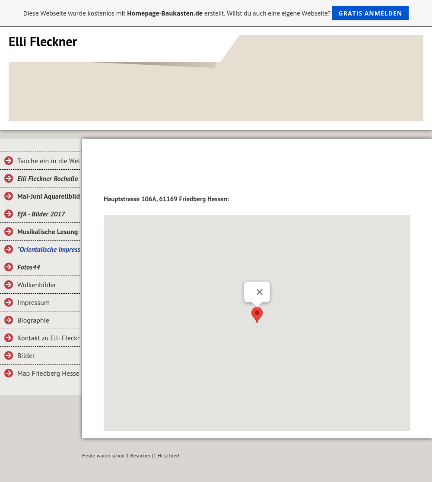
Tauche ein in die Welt (48, 160)
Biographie (33, 320)
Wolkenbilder (36, 284)
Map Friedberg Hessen (48, 373)
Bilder (26, 355)
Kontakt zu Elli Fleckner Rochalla (48, 337)
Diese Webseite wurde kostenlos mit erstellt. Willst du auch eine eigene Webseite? (216, 13)
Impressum (33, 302)
